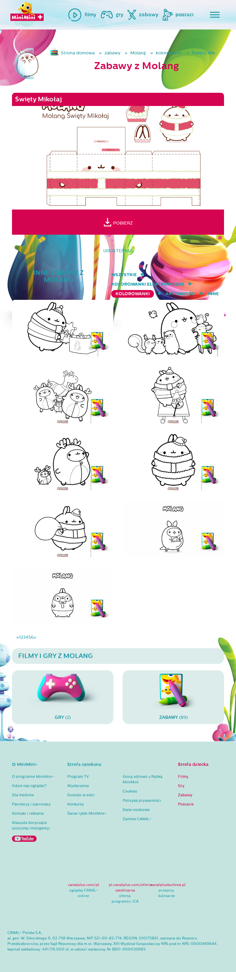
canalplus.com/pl (83, 885)
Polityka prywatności (142, 800)
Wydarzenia (78, 786)
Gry (181, 786)
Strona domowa (78, 53)
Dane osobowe (136, 810)
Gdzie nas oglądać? (29, 786)
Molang (138, 53)
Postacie (186, 804)
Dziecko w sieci (81, 795)
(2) (62, 697)
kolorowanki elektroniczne (147, 284)
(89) (173, 697)
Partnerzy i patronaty (31, 804)
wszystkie (124, 275)
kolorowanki (169, 53)
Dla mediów (23, 795)
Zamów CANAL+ (137, 819)
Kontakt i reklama (28, 813)
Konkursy (75, 804)
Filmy (183, 776)
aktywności (181, 294)
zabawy (112, 53)
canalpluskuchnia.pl (168, 885)
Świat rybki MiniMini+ (86, 813)
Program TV (78, 776)
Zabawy (185, 795)
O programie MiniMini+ (33, 776)
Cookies (130, 791)
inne (213, 294)
